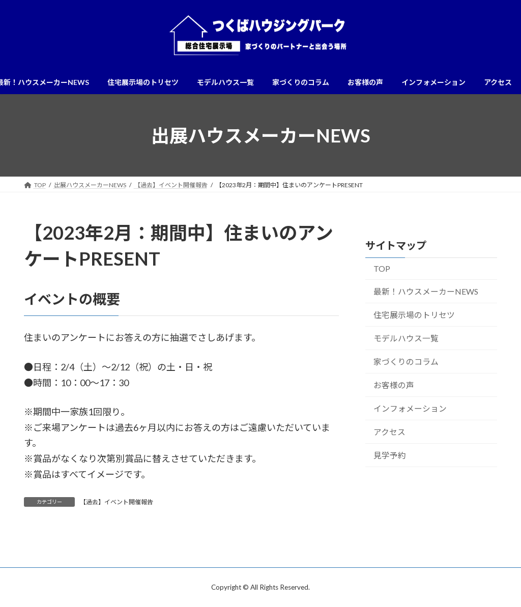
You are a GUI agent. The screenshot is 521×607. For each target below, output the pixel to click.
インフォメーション (410, 408)
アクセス (389, 432)
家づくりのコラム (406, 361)
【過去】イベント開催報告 (116, 502)
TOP (381, 269)
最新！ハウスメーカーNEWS (425, 291)
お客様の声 (393, 385)
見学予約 (389, 455)
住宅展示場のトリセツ (414, 315)
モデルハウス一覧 (406, 338)
